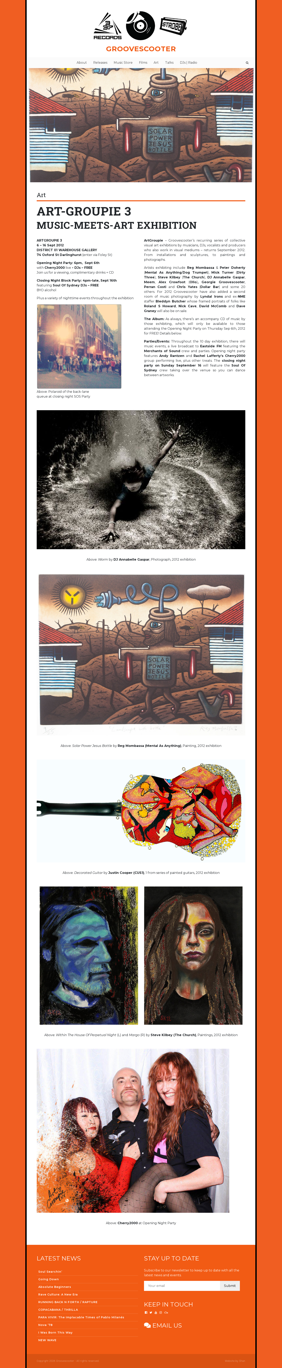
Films (143, 62)
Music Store (123, 62)
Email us (163, 1325)
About (82, 62)
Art (156, 62)
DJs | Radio (188, 62)
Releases (100, 62)
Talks (169, 62)
